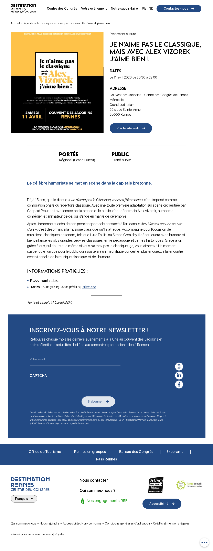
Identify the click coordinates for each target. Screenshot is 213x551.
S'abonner (95, 401)
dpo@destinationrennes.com (82, 419)
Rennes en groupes (90, 451)
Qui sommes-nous (24, 523)
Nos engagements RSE (105, 500)
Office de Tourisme (45, 451)
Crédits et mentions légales (177, 523)
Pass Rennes (106, 459)
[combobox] (204, 542)
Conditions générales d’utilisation (131, 523)
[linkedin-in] (179, 375)
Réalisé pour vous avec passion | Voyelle (39, 534)
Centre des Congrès (62, 8)
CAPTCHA (38, 375)
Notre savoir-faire (124, 8)
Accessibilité (159, 503)
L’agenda (28, 23)
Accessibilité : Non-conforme (84, 523)
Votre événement (94, 8)
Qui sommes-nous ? (98, 490)
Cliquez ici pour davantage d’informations (67, 423)
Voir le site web (128, 128)
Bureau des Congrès (136, 451)
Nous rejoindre (51, 523)
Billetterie (89, 287)
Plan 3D (147, 8)
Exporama (175, 451)
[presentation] (61, 387)
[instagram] (179, 366)
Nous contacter (94, 480)
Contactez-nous (176, 8)
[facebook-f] (179, 384)
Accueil (15, 23)
